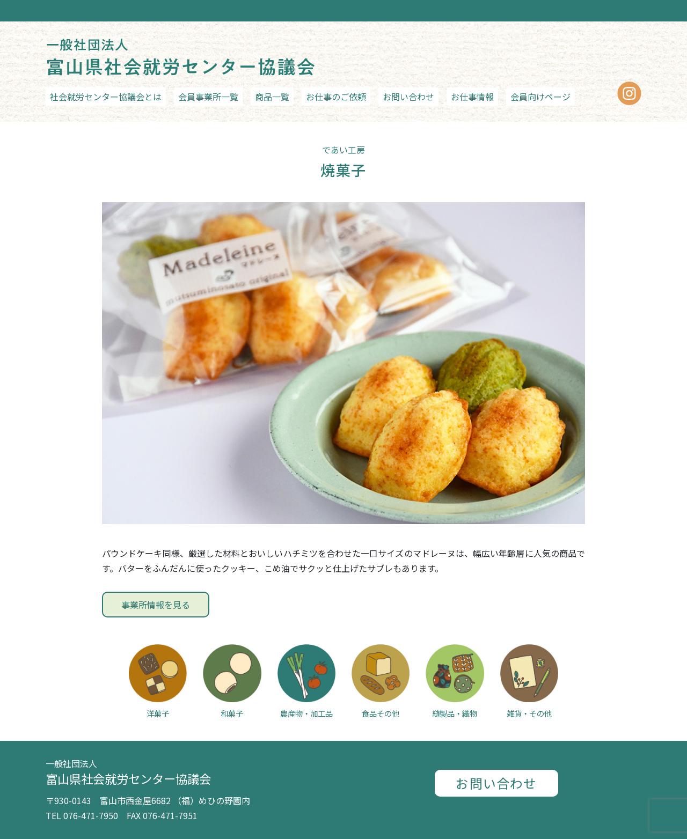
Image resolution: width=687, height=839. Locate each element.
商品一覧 (272, 96)
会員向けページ (540, 96)
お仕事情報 (472, 96)
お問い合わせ (408, 96)
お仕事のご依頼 (336, 96)
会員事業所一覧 (208, 96)
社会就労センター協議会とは (106, 96)
